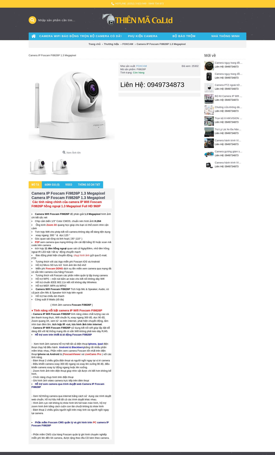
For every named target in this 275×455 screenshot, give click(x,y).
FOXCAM (141, 66)
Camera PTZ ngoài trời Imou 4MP (229, 85)
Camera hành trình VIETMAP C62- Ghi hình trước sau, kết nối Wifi (229, 162)
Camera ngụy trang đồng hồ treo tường (229, 62)
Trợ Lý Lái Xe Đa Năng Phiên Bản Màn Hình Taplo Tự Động (229, 129)
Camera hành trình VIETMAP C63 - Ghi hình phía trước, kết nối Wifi (229, 140)
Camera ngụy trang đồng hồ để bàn (229, 73)
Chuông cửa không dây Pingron (229, 107)
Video (68, 184)
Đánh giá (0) (52, 184)
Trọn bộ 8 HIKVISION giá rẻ (229, 118)
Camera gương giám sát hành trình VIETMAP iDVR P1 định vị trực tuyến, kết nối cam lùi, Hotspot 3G (229, 151)
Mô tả (35, 184)
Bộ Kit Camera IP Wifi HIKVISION (229, 96)
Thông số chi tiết (89, 184)
